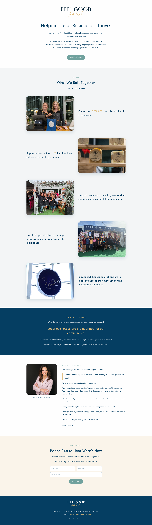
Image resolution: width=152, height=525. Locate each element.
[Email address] (76, 474)
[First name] (62, 468)
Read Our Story (76, 57)
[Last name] (89, 468)
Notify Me (76, 481)
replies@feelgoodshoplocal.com (79, 514)
